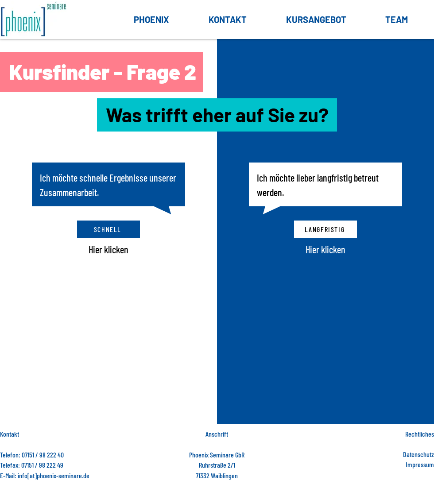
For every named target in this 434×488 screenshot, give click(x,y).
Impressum (420, 464)
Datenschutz (418, 454)
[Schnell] (108, 229)
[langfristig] (325, 229)
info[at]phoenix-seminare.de (53, 475)
